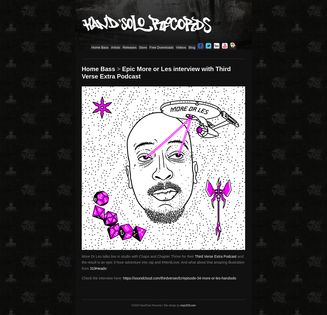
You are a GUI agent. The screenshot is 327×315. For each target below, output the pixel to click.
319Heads (98, 268)
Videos (181, 47)
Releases (129, 47)
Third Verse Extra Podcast (216, 256)
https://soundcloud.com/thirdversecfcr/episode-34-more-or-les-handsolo (179, 278)
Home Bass (100, 47)
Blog (192, 47)
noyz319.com (187, 305)
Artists (115, 47)
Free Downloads (161, 47)
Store (143, 47)
